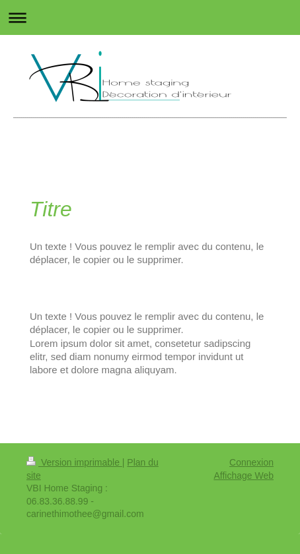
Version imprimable (74, 462)
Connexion (251, 462)
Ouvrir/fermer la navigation (150, 17)
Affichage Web (243, 475)
